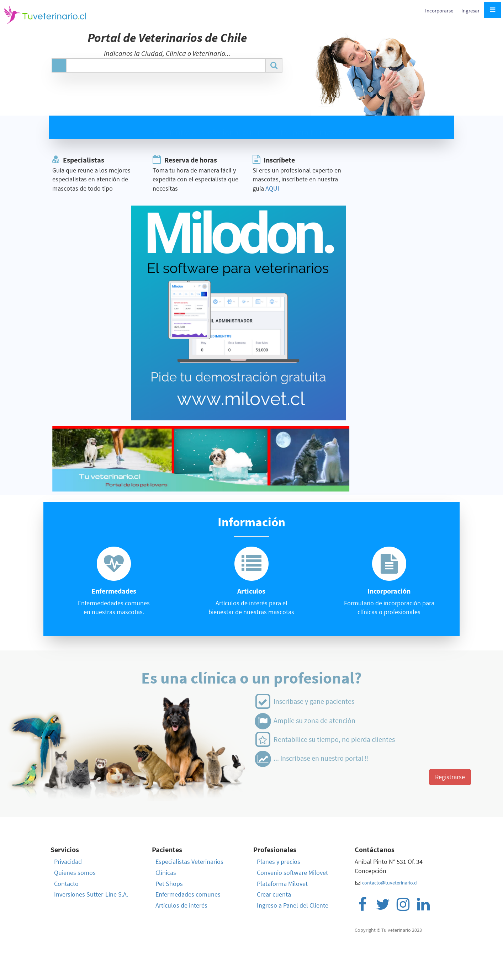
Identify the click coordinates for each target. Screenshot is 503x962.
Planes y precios (278, 861)
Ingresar (470, 10)
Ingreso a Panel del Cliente (292, 905)
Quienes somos (75, 872)
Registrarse (450, 777)
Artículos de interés (181, 905)
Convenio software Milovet (292, 872)
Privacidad (68, 861)
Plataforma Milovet (282, 883)
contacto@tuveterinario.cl (390, 882)
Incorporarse (439, 10)
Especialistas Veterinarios (189, 861)
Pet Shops (169, 883)
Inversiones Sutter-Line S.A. (91, 894)
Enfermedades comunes (188, 894)
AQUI (272, 188)
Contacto (66, 883)
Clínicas (165, 872)
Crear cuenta (274, 894)
